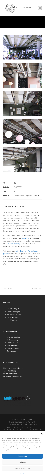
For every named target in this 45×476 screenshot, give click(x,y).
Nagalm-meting (13, 345)
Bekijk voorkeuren (22, 468)
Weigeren (22, 462)
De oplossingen (13, 309)
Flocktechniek (12, 320)
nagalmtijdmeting (14, 243)
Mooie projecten (13, 317)
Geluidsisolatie (12, 343)
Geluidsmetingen (13, 312)
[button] (42, 434)
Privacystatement (10, 374)
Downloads (11, 351)
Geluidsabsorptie (13, 340)
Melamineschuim (13, 348)
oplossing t (26, 238)
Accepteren (22, 456)
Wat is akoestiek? (13, 337)
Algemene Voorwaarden (12, 376)
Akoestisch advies (14, 314)
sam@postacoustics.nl (14, 368)
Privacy (22, 473)
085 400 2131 (11, 371)
